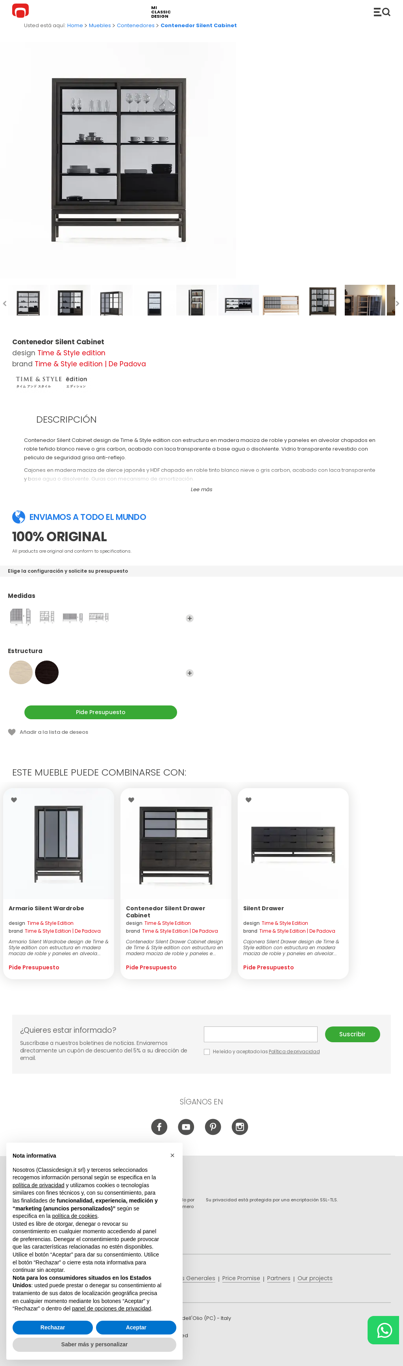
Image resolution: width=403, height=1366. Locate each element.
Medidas (101, 599)
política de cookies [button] (74, 1216)
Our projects (315, 1278)
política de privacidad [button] (39, 1185)
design (41, 923)
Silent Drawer (263, 908)
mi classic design (161, 12)
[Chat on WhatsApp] (383, 1330)
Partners (278, 1278)
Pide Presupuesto (101, 712)
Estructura (101, 655)
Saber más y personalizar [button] (94, 1344)
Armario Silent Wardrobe (46, 908)
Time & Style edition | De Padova (90, 364)
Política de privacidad (294, 1051)
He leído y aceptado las (262, 1051)
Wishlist (16, 800)
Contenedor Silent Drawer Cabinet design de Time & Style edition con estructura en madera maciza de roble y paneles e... (174, 947)
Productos (382, 12)
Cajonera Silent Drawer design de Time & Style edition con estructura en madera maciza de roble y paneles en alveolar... (291, 947)
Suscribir (352, 1034)
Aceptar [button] (136, 1327)
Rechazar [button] (53, 1327)
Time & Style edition (71, 353)
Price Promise (241, 1278)
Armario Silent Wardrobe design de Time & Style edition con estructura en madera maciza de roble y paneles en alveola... (59, 947)
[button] (172, 1155)
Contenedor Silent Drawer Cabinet (165, 911)
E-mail (261, 1034)
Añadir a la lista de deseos (54, 732)
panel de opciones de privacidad (111, 1308)
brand (55, 931)
